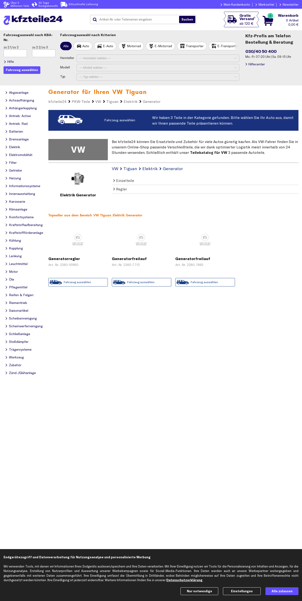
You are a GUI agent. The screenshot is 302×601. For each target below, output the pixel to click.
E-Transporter (228, 46)
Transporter (195, 46)
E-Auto (108, 46)
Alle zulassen (282, 591)
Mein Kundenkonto (237, 4)
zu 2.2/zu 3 (40, 47)
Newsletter (290, 4)
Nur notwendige (199, 591)
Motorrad (134, 46)
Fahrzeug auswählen (119, 120)
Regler (120, 189)
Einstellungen (242, 591)
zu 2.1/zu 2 (11, 47)
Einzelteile (123, 180)
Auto (85, 46)
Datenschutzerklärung (184, 580)
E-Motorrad (163, 46)
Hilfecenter (256, 64)
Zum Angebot (78, 272)
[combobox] (136, 19)
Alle (66, 46)
